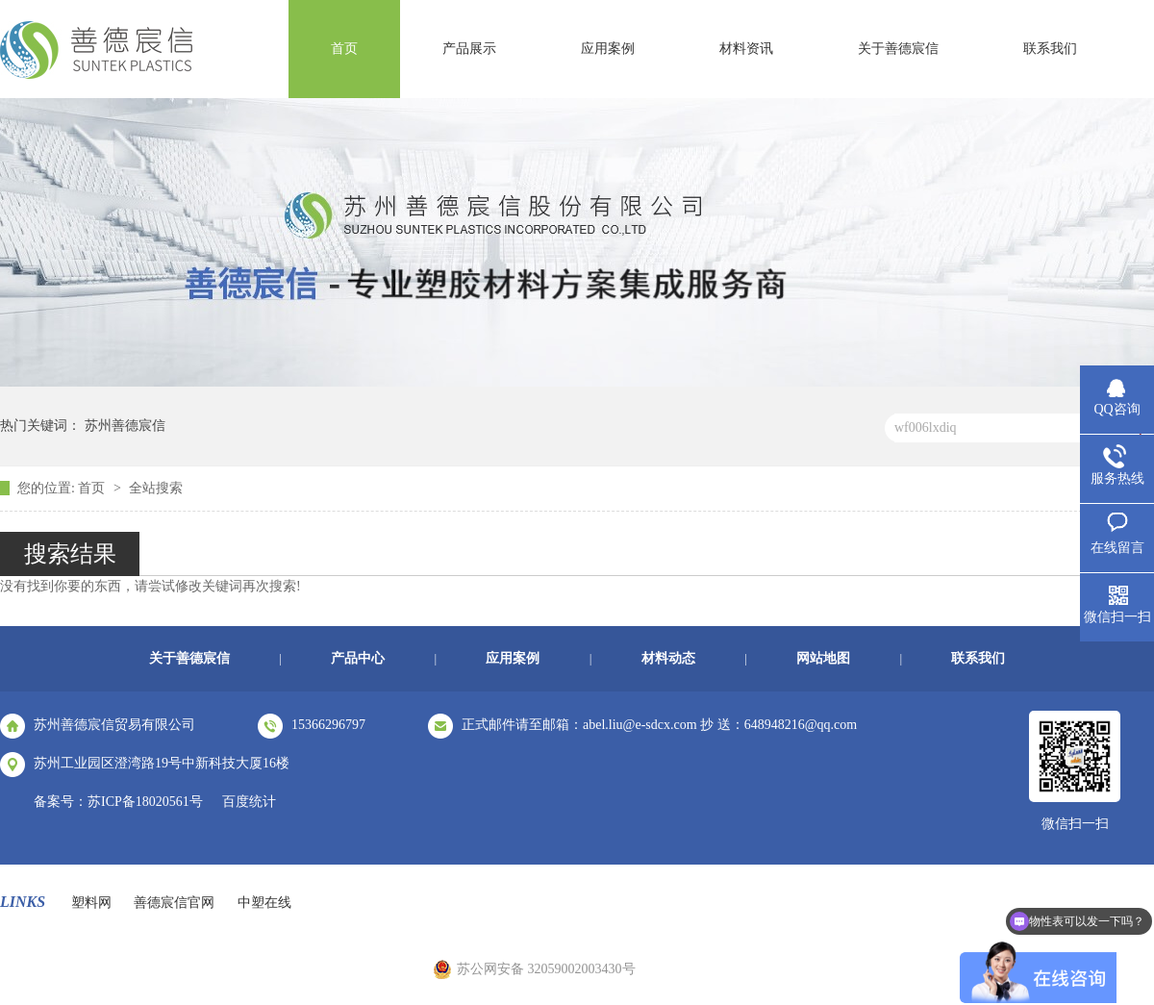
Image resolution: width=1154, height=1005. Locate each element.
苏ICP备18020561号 (145, 801)
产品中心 (358, 658)
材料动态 (668, 658)
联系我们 (1050, 48)
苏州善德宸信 (125, 425)
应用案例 (608, 48)
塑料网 (91, 902)
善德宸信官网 (174, 902)
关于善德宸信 (898, 48)
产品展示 (469, 48)
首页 (344, 48)
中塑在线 (264, 902)
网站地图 (823, 658)
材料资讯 (746, 48)
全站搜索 (156, 488)
